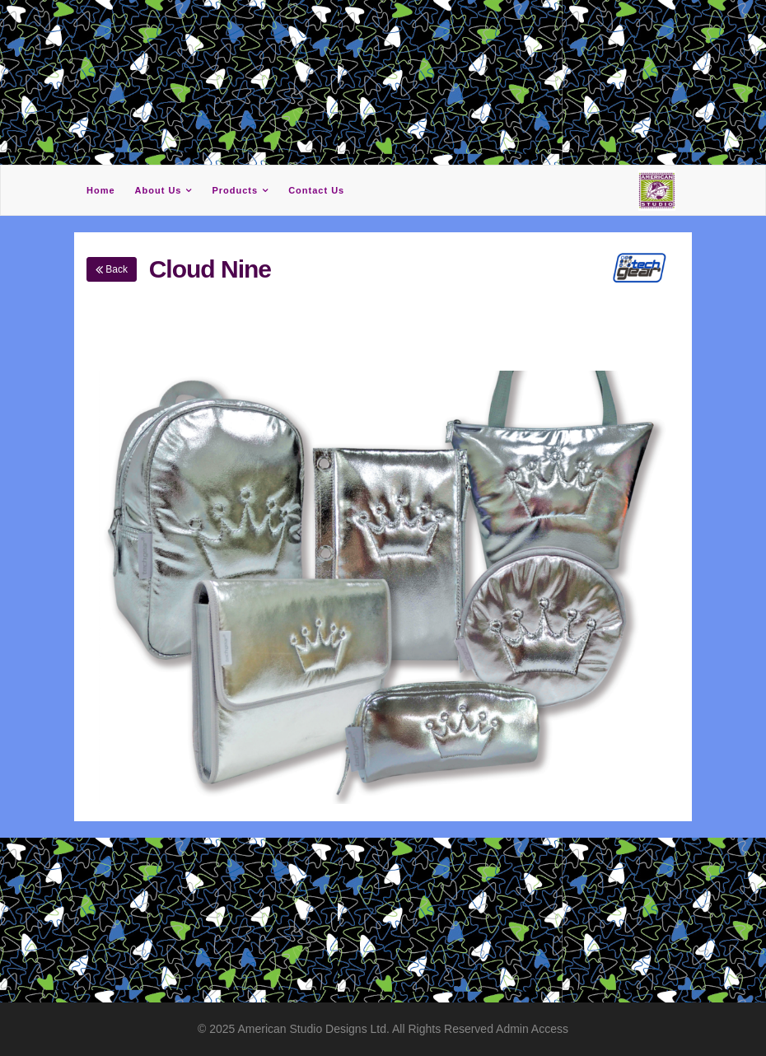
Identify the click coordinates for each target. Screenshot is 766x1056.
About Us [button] (158, 190)
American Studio (281, 1028)
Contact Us (316, 190)
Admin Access (532, 1028)
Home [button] (100, 190)
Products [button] (235, 190)
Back (112, 269)
